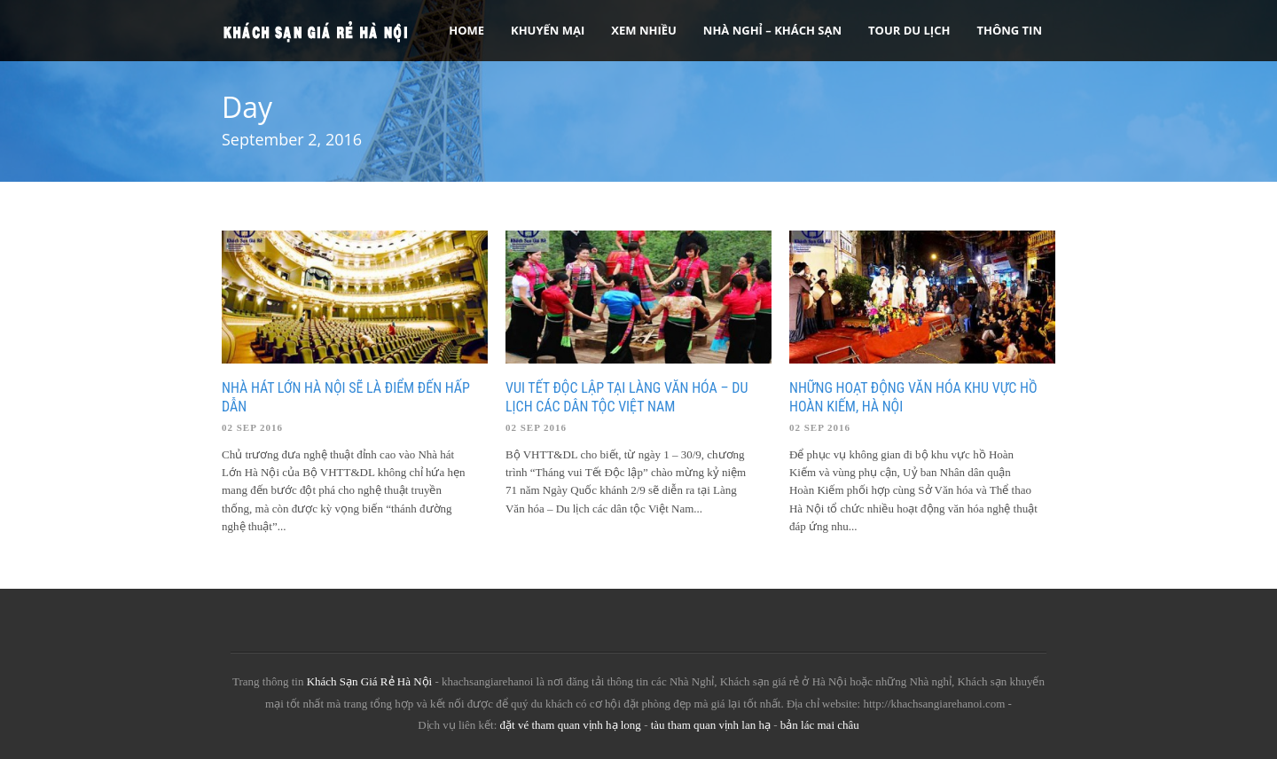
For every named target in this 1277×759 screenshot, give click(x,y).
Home (466, 30)
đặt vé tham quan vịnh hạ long (570, 725)
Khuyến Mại (547, 30)
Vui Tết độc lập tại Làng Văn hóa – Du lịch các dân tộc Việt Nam (626, 397)
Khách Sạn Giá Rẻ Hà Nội (370, 681)
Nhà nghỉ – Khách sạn (772, 30)
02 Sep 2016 (252, 427)
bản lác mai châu (819, 725)
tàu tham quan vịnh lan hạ (711, 725)
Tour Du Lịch (909, 30)
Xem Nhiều (644, 30)
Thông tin (1009, 30)
